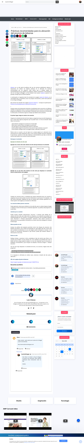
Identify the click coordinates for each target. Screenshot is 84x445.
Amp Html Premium (59, 179)
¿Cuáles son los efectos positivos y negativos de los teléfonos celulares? (62, 121)
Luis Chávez (31, 300)
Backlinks (57, 194)
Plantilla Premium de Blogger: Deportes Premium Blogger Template (61, 105)
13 (69, 349)
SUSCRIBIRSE (14, 269)
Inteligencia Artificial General (60, 36)
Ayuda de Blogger (9, 1)
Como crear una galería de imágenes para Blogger (61, 74)
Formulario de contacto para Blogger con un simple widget (61, 89)
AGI (49, 19)
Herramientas (19, 18)
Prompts (56, 43)
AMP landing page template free (59, 165)
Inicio (12, 19)
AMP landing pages (59, 167)
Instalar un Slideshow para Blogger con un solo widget (61, 79)
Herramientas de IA (59, 30)
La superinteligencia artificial (60, 40)
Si (33, 276)
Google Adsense (18, 283)
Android (57, 183)
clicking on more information (29, 442)
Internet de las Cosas (59, 37)
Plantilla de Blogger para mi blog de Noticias (61, 100)
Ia (55, 32)
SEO (26, 18)
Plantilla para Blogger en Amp (61, 94)
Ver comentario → (64, 260)
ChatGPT (56, 28)
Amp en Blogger (59, 181)
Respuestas (19, 351)
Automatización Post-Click (59, 192)
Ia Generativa (57, 33)
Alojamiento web (59, 175)
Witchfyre (63, 277)
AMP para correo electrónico (59, 170)
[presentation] (78, 420)
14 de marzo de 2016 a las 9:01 (27, 337)
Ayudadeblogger (25, 354)
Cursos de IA (33, 18)
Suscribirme (64, 330)
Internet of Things (58, 39)
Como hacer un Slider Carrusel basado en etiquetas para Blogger (61, 110)
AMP (56, 159)
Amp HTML (58, 177)
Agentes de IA (57, 26)
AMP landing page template (59, 162)
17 (61, 351)
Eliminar (28, 348)
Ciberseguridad (43, 19)
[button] (7, 31)
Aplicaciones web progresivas (59, 189)
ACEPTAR (63, 440)
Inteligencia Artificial (57, 19)
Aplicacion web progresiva (58, 186)
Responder (20, 348)
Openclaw (57, 41)
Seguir (64, 148)
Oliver (18, 337)
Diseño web (68, 19)
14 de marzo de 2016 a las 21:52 (38, 354)
